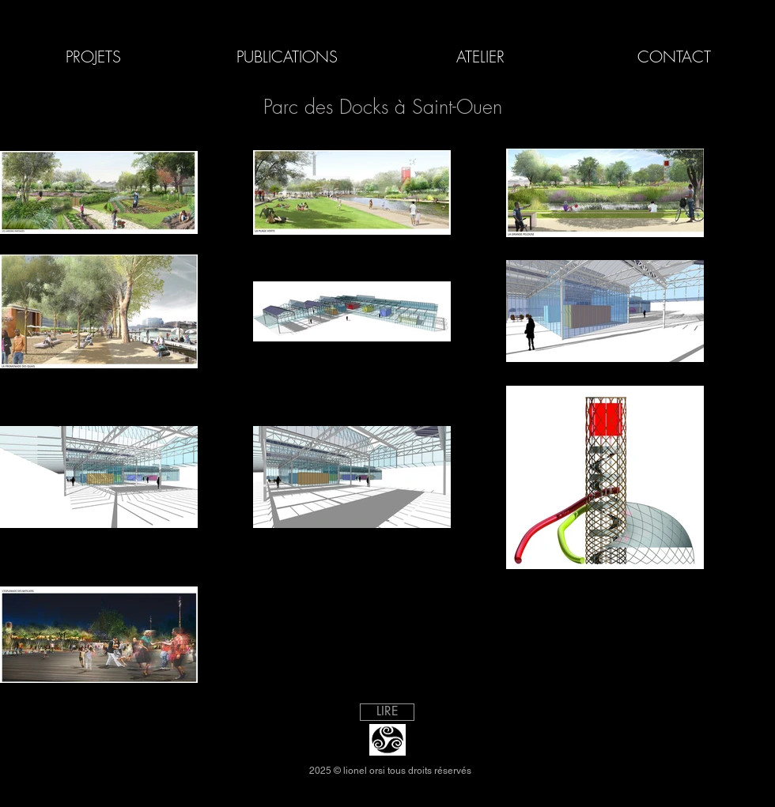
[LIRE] (387, 712)
